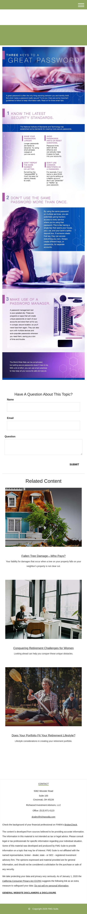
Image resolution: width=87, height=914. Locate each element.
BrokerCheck (70, 824)
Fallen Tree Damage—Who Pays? (43, 556)
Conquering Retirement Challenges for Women (43, 648)
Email (10, 418)
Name (10, 399)
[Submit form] (74, 464)
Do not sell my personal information (51, 885)
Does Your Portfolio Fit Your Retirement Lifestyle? (43, 735)
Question (10, 436)
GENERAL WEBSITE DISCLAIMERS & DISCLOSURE (29, 892)
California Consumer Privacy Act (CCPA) (21, 881)
